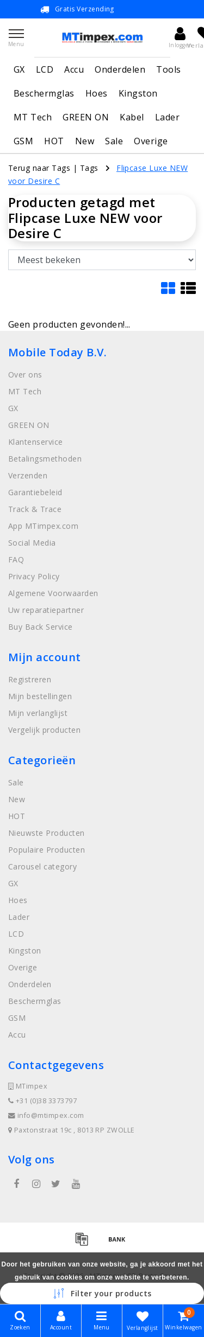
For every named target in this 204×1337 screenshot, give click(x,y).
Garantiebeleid (35, 492)
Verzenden (27, 475)
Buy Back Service (40, 627)
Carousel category (42, 866)
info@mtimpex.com (46, 1115)
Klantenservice (35, 442)
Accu (74, 69)
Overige (151, 141)
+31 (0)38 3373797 (42, 1100)
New (84, 141)
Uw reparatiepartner (46, 610)
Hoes (96, 93)
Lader (167, 117)
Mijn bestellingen (40, 696)
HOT (54, 141)
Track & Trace (34, 509)
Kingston (138, 93)
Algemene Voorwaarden (53, 593)
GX (19, 69)
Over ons (25, 374)
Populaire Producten (46, 850)
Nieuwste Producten (46, 833)
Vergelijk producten (44, 730)
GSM (23, 141)
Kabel (132, 117)
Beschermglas (44, 93)
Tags (89, 168)
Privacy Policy (34, 576)
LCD (44, 69)
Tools (168, 69)
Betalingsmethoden (45, 458)
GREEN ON (86, 117)
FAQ (16, 559)
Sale (114, 141)
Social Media (32, 543)
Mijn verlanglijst (37, 713)
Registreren (29, 679)
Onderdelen (120, 69)
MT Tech (33, 117)
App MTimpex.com (43, 526)
